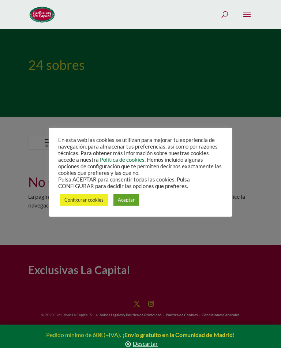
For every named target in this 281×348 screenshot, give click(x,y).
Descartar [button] (145, 343)
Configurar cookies (84, 200)
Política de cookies (122, 160)
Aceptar (126, 200)
